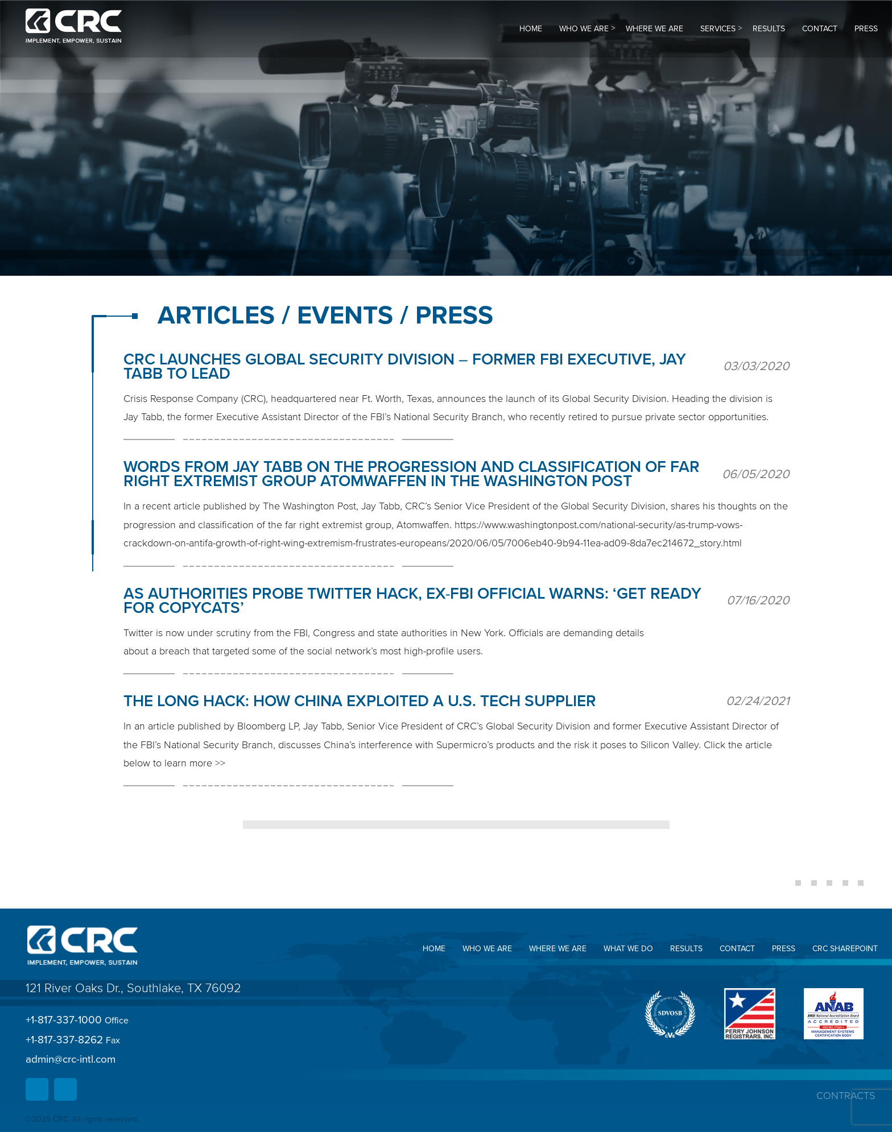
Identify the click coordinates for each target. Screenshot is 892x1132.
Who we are (584, 29)
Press (866, 29)
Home (530, 29)
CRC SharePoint (845, 948)
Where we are (654, 29)
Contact (819, 29)
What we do (628, 948)
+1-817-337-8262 (73, 1040)
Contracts (845, 1095)
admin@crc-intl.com (70, 1059)
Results (769, 29)
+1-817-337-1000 (77, 1020)
